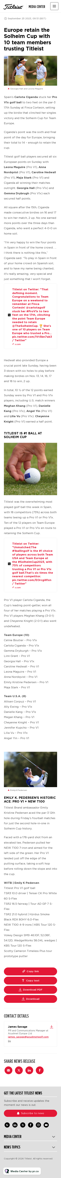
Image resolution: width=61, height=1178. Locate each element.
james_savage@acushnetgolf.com (28, 1037)
